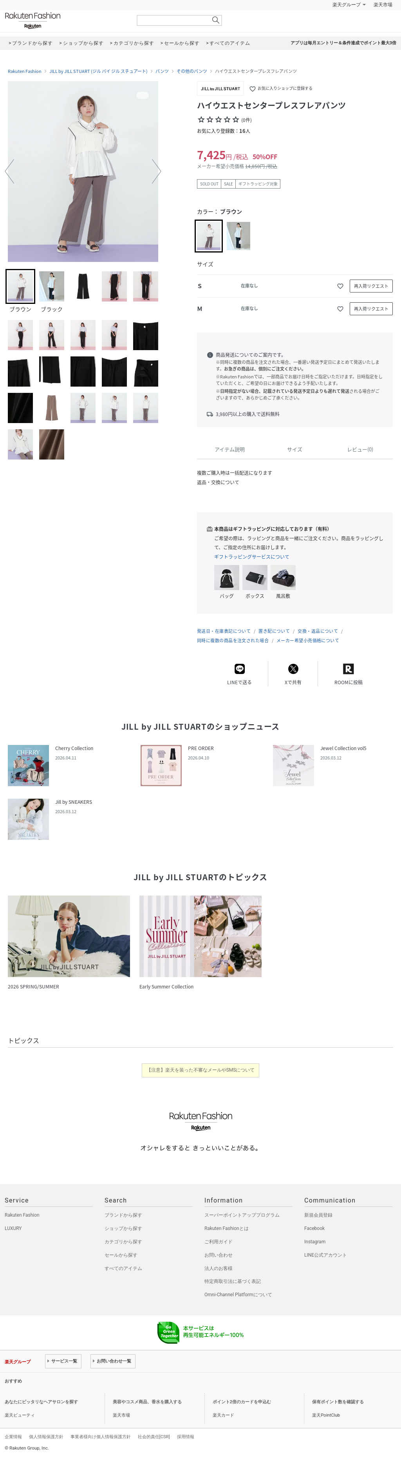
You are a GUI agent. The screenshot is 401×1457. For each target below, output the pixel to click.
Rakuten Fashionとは (226, 1228)
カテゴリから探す (123, 1241)
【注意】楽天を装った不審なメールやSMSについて (200, 1070)
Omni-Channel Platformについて (238, 1294)
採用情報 (185, 1436)
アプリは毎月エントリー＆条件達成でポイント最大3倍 (343, 42)
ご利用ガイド (218, 1241)
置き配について (274, 631)
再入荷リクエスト (371, 286)
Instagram (314, 1241)
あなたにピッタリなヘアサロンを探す (41, 1401)
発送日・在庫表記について (224, 631)
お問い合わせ (218, 1255)
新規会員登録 (318, 1215)
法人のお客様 (218, 1268)
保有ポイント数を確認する (338, 1401)
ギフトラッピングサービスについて (251, 556)
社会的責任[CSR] (154, 1436)
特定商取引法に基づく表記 (232, 1281)
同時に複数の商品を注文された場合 (233, 640)
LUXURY (13, 1228)
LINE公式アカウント (325, 1255)
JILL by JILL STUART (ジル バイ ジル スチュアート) (98, 71)
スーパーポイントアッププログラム (242, 1215)
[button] (9, 171)
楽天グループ (346, 4)
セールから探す (121, 1255)
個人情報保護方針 (46, 1436)
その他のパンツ (192, 71)
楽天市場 (383, 4)
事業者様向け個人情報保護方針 (100, 1436)
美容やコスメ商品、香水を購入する (147, 1401)
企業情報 (13, 1436)
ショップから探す (123, 1228)
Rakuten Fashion (65, 20)
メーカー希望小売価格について (307, 640)
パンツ (162, 71)
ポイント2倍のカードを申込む (242, 1401)
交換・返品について (318, 631)
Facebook (314, 1228)
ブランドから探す (123, 1215)
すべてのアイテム (123, 1268)
